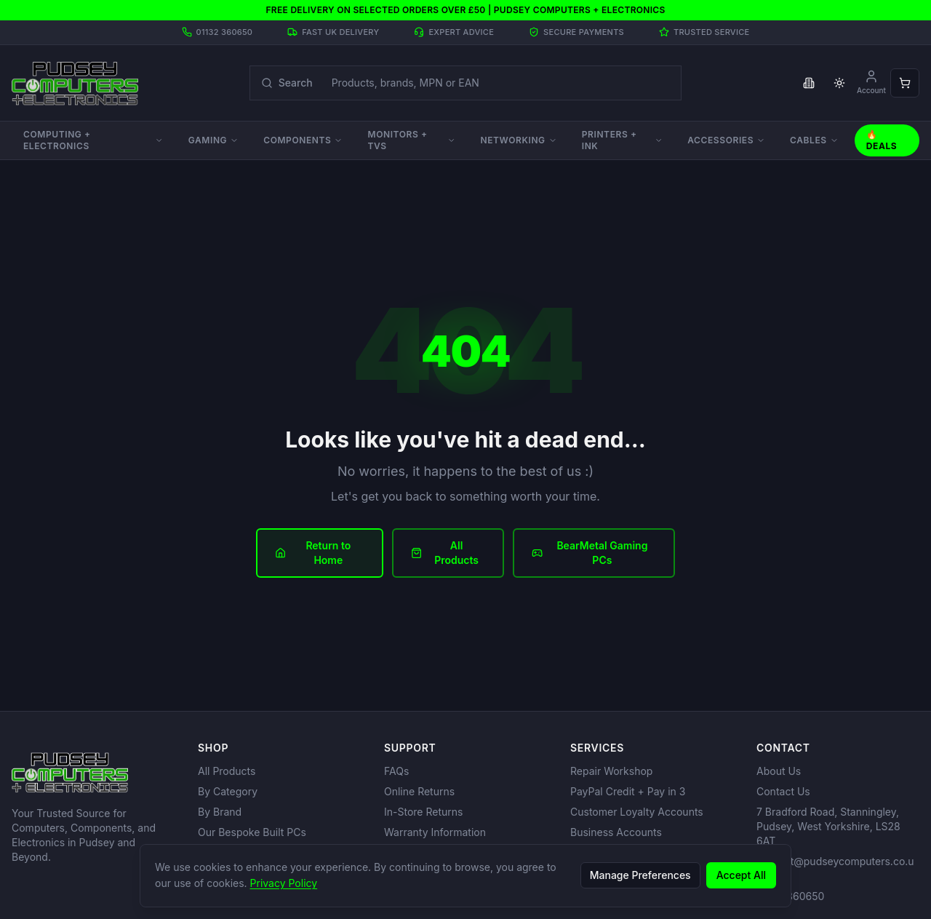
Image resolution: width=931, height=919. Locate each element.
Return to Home (313, 552)
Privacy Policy (284, 883)
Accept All (741, 875)
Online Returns (419, 791)
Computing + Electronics (93, 140)
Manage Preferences (640, 875)
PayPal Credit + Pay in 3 (627, 791)
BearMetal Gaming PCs (590, 552)
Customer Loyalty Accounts (636, 811)
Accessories (726, 140)
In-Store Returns (423, 811)
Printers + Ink (622, 140)
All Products (445, 552)
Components (303, 140)
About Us (778, 771)
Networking (518, 140)
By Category (227, 791)
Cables (814, 140)
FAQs (396, 771)
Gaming (213, 140)
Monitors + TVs (411, 140)
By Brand (219, 811)
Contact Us (783, 791)
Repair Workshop (611, 771)
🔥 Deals (882, 140)
